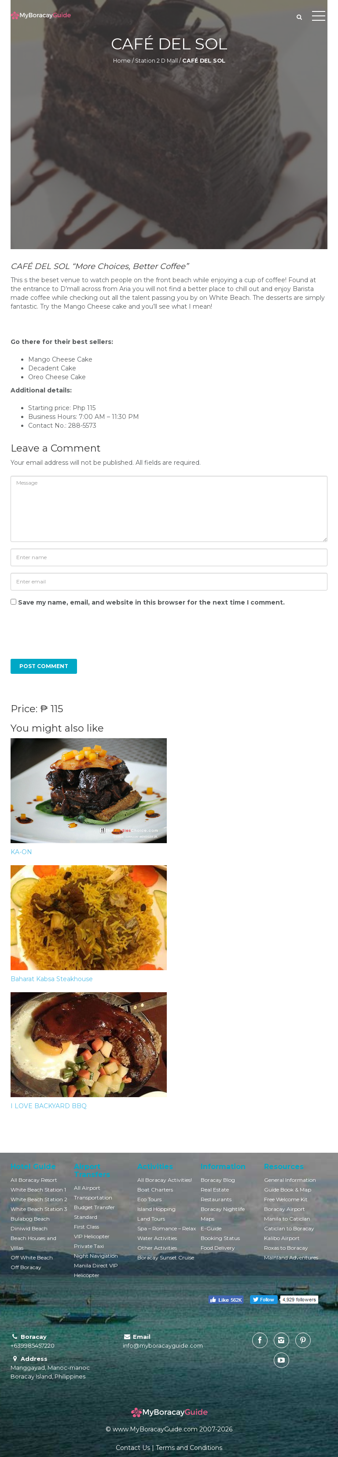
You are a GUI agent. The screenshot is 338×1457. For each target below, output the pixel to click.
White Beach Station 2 (39, 1199)
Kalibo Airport (282, 1238)
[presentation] (70, 637)
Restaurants (216, 1199)
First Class (86, 1226)
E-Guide (211, 1228)
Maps (207, 1218)
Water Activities (157, 1238)
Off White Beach (32, 1257)
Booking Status (220, 1238)
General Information (290, 1180)
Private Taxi (89, 1246)
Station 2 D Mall (156, 60)
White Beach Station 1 (38, 1189)
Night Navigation (96, 1255)
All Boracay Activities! (164, 1180)
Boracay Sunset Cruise (165, 1257)
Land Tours (151, 1218)
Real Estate (215, 1189)
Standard (85, 1217)
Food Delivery (218, 1247)
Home (122, 60)
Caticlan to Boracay (289, 1228)
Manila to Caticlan (287, 1218)
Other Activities (157, 1247)
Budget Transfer (94, 1207)
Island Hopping (156, 1209)
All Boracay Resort (34, 1180)
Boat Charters (155, 1189)
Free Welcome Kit (286, 1199)
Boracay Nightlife (223, 1209)
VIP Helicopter (92, 1236)
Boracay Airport (284, 1209)
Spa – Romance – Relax (166, 1228)
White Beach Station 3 (39, 1209)
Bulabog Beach (30, 1218)
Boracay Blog (218, 1180)
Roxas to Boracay (286, 1247)
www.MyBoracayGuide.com (155, 1429)
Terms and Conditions (189, 1448)
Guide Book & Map (287, 1189)
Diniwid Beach (29, 1228)
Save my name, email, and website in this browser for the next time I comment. (151, 602)
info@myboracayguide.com (163, 1345)
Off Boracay (26, 1267)
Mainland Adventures (291, 1257)
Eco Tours (149, 1199)
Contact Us (133, 1448)
